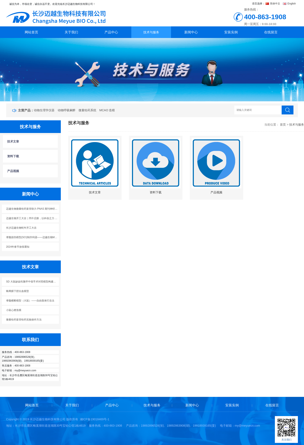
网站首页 (31, 32)
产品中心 (111, 32)
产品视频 (13, 171)
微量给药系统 (87, 110)
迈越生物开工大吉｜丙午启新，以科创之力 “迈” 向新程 (32, 218)
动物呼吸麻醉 (66, 110)
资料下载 (13, 156)
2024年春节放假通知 (18, 246)
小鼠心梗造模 (13, 310)
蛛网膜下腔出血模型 (17, 291)
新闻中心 (191, 32)
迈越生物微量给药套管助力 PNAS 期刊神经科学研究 (32, 208)
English (289, 3)
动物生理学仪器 (44, 110)
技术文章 (13, 141)
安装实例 (231, 32)
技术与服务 (151, 32)
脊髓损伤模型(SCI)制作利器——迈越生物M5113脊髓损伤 (32, 237)
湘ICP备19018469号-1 (94, 419)
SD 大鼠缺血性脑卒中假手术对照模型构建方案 (32, 281)
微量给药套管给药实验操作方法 (24, 319)
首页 (283, 124)
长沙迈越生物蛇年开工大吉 (21, 227)
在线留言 (271, 32)
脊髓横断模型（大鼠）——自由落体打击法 (30, 300)
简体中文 (273, 3)
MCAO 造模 (107, 110)
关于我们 (71, 32)
